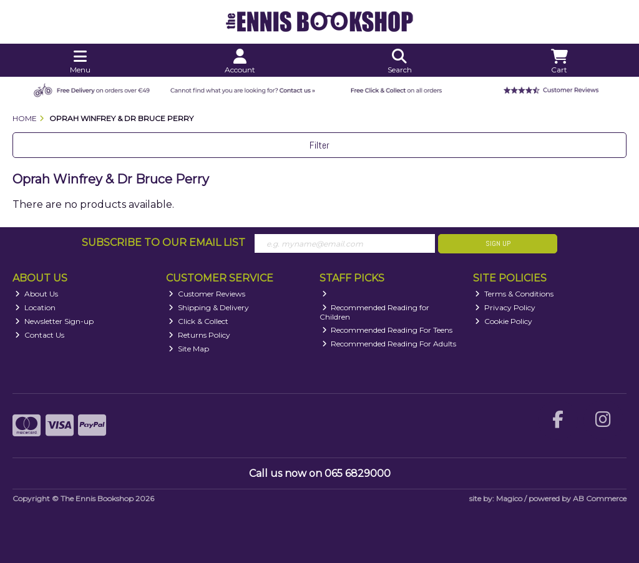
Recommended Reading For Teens (387, 330)
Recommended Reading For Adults (389, 343)
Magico (509, 498)
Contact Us (39, 335)
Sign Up (497, 243)
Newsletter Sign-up (54, 321)
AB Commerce (600, 498)
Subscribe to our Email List (163, 242)
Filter (319, 145)
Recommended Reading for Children (375, 312)
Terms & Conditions (514, 293)
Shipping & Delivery (208, 307)
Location (35, 307)
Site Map (188, 348)
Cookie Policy (503, 321)
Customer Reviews (206, 293)
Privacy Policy (505, 307)
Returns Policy (199, 335)
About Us (36, 293)
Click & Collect (198, 321)
